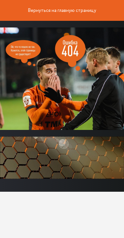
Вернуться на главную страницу (62, 10)
